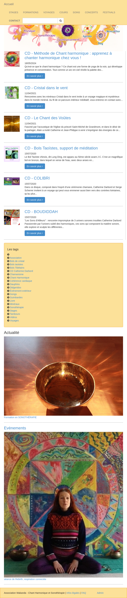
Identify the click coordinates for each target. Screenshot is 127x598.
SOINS (76, 12)
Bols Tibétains (17, 267)
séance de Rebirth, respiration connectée (25, 579)
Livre (12, 300)
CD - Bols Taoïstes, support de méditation (61, 148)
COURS (64, 12)
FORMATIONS (30, 12)
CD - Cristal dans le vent (46, 88)
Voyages (14, 320)
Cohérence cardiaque (21, 281)
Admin (100, 593)
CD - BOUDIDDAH (41, 211)
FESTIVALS (109, 12)
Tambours (15, 314)
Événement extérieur (20, 291)
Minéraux (15, 304)
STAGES (13, 12)
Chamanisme (16, 274)
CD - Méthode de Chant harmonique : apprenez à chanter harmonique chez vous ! (68, 55)
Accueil (9, 4)
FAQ (83, 593)
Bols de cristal (17, 261)
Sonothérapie (17, 307)
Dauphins (15, 284)
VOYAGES (48, 12)
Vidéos (13, 317)
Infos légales (73, 593)
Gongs (13, 294)
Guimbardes (16, 297)
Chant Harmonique (19, 277)
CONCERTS (91, 12)
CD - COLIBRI (37, 178)
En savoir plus (35, 76)
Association (16, 257)
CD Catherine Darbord (21, 271)
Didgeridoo (15, 287)
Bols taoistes (16, 264)
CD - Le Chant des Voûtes (48, 118)
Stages (13, 310)
